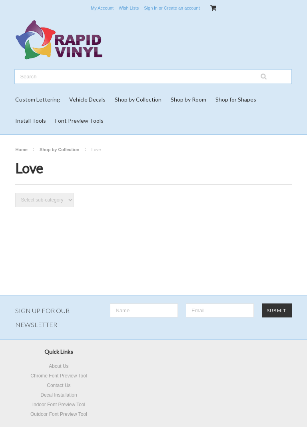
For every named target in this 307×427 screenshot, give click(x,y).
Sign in (150, 8)
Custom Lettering (37, 99)
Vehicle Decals (87, 99)
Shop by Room (188, 99)
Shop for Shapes (235, 99)
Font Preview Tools (79, 120)
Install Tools (30, 120)
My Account (102, 8)
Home (21, 149)
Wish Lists (129, 8)
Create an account (182, 8)
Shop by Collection (138, 99)
